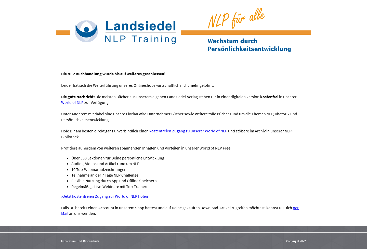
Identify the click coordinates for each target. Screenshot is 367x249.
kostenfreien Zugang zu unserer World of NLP (188, 130)
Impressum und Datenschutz (80, 241)
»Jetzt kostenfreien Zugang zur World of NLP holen (104, 196)
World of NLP (72, 102)
